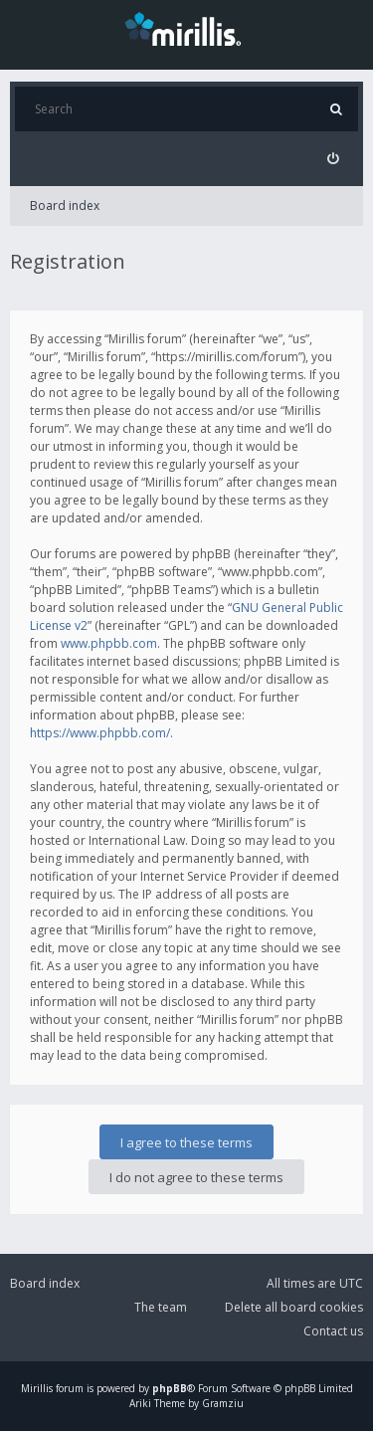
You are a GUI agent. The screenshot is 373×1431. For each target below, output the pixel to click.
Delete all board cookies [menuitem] (294, 1307)
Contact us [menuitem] (333, 1331)
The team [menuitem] (160, 1307)
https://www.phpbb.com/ (100, 732)
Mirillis (37, 1388)
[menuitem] (332, 158)
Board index (64, 205)
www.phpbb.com (109, 643)
